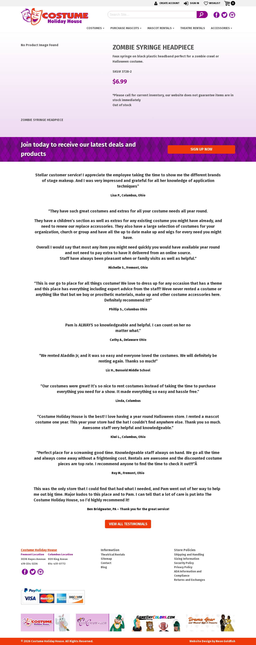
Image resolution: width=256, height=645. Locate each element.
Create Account (166, 3)
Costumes (94, 28)
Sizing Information (186, 559)
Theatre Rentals (192, 28)
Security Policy (184, 563)
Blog (104, 567)
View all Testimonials (128, 524)
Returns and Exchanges (189, 580)
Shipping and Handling (189, 554)
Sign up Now (201, 149)
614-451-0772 (57, 563)
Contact (106, 563)
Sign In (191, 3)
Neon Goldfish (225, 641)
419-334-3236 (29, 563)
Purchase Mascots (124, 28)
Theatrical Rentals (113, 554)
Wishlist (211, 3)
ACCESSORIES (220, 28)
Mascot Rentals (159, 28)
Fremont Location (32, 554)
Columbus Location (60, 554)
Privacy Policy (183, 567)
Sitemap (106, 559)
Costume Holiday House (39, 550)
